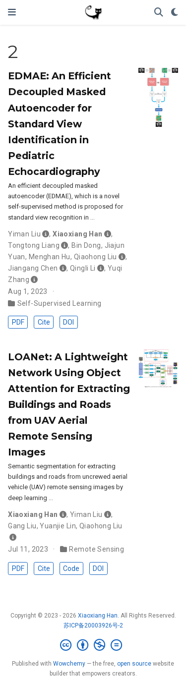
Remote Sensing (96, 549)
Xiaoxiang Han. (98, 615)
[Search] (158, 12)
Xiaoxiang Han (77, 234)
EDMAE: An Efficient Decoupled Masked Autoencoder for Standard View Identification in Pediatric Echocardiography (59, 123)
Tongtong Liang (34, 245)
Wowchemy (69, 663)
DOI (68, 322)
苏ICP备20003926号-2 (93, 625)
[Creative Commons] (93, 645)
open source (134, 663)
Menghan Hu (49, 257)
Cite (44, 322)
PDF (18, 322)
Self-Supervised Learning (59, 303)
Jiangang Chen (33, 268)
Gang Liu (22, 526)
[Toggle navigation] (12, 12)
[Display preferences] (174, 12)
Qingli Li (83, 268)
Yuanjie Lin (58, 526)
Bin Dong (86, 245)
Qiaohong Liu (95, 257)
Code (71, 568)
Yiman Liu (24, 234)
